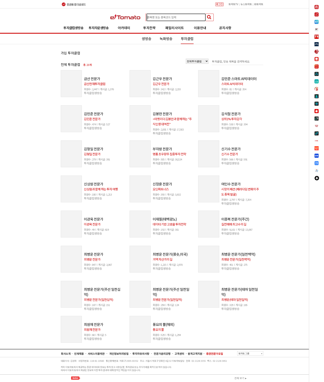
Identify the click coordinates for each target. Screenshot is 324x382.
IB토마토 (258, 4)
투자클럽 (187, 38)
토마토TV (233, 4)
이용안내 (200, 27)
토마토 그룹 (250, 353)
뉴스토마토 (246, 4)
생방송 (146, 38)
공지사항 (225, 27)
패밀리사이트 (174, 27)
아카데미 (124, 27)
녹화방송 (166, 38)
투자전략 (149, 27)
